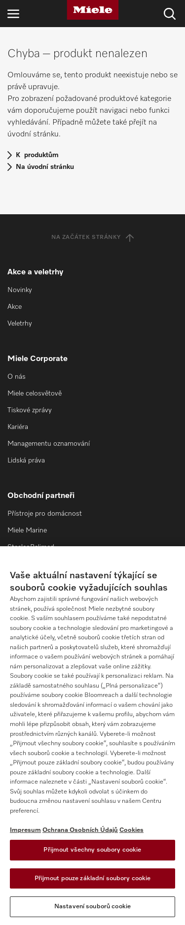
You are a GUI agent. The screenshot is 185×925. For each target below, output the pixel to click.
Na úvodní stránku (45, 167)
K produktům (37, 155)
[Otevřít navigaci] (13, 13)
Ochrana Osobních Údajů (80, 830)
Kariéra (17, 427)
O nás (16, 376)
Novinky (19, 290)
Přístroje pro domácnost (44, 513)
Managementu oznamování (48, 443)
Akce (14, 306)
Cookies (131, 830)
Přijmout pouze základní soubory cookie (93, 878)
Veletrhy (19, 323)
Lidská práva (26, 460)
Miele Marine (27, 530)
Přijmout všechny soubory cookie (92, 850)
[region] (92, 735)
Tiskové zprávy (29, 410)
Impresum (25, 830)
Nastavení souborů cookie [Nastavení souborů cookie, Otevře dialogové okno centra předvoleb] (92, 906)
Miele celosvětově (34, 393)
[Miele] (93, 10)
